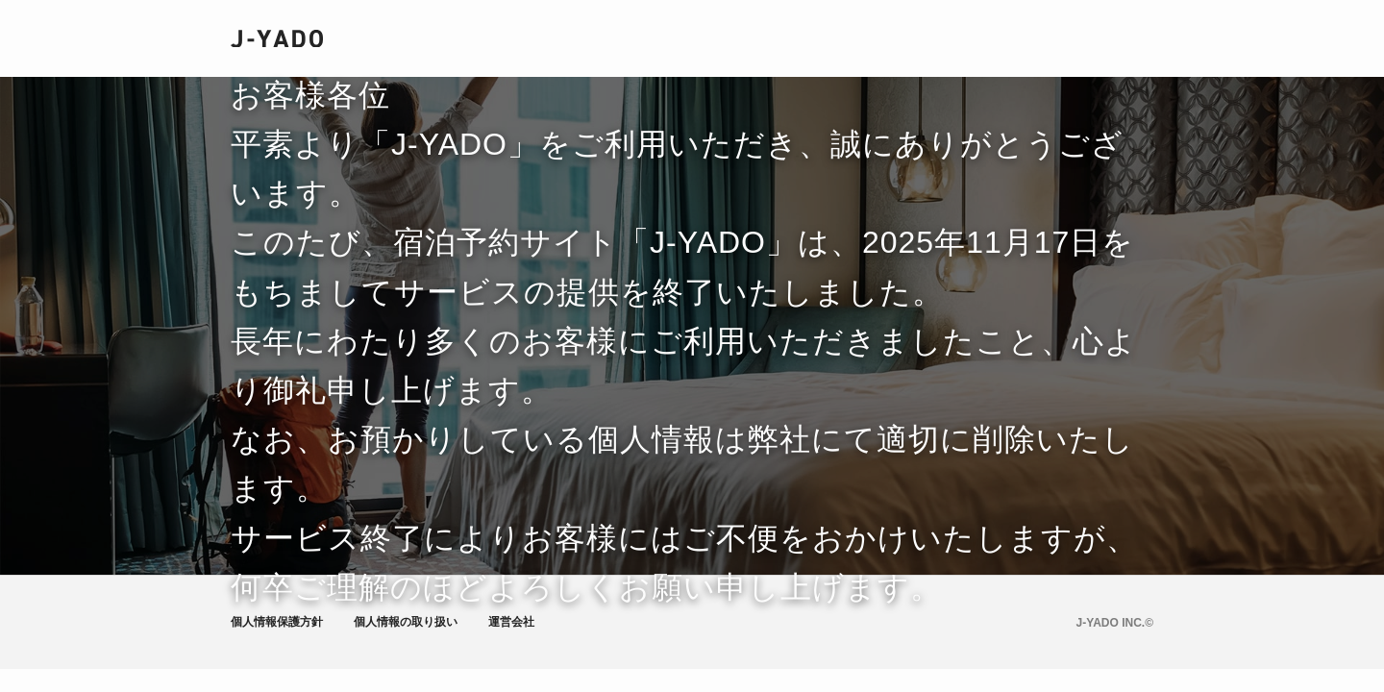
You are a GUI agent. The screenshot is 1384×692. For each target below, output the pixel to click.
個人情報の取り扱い (405, 622)
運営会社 (511, 622)
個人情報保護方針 (277, 622)
